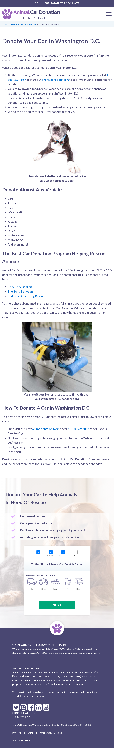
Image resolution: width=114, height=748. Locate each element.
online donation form (55, 79)
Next (57, 605)
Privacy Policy (19, 732)
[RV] (67, 581)
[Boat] (55, 581)
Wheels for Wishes (22, 648)
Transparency (45, 732)
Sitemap (58, 732)
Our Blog (32, 732)
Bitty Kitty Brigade (20, 286)
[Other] (79, 581)
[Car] (32, 581)
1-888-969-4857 (52, 3)
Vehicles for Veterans (73, 648)
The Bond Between (20, 291)
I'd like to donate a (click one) (41, 575)
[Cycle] (43, 581)
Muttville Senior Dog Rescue (26, 296)
